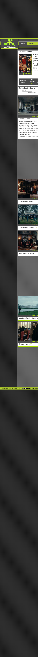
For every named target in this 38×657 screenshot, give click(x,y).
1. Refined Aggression (30, 92)
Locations (31, 43)
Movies (23, 43)
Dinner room (24, 344)
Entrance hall (24, 119)
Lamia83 (34, 132)
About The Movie (23, 81)
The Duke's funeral (27, 227)
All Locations (32, 81)
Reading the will (26, 253)
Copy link (21, 136)
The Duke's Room (26, 201)
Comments (28, 136)
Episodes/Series (26, 88)
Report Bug (4, 388)
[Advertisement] (19, 19)
